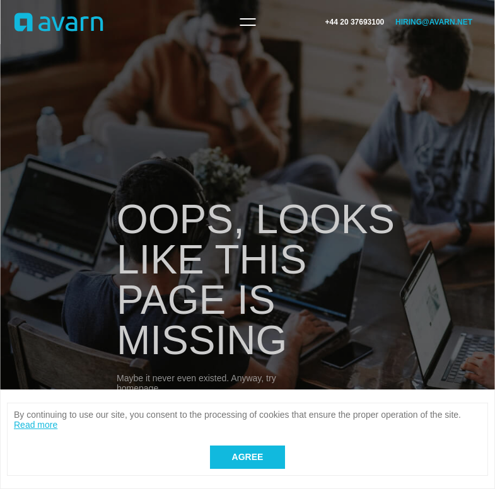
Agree (248, 457)
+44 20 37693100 (355, 22)
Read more (35, 425)
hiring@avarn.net (433, 22)
